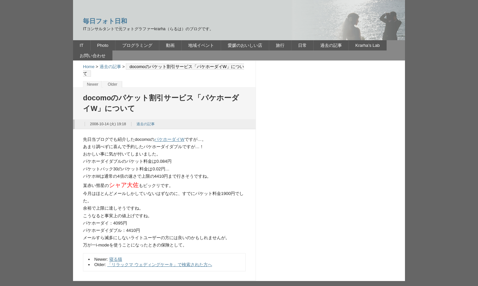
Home (89, 66)
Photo (103, 45)
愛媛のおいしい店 (245, 45)
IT (82, 45)
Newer (93, 84)
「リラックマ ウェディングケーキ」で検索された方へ (159, 264)
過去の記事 (331, 45)
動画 (170, 45)
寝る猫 (115, 259)
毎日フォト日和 (105, 21)
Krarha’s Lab (368, 45)
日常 (302, 45)
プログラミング (137, 45)
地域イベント (201, 45)
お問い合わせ (93, 55)
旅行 (280, 45)
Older (112, 84)
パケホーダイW (169, 139)
